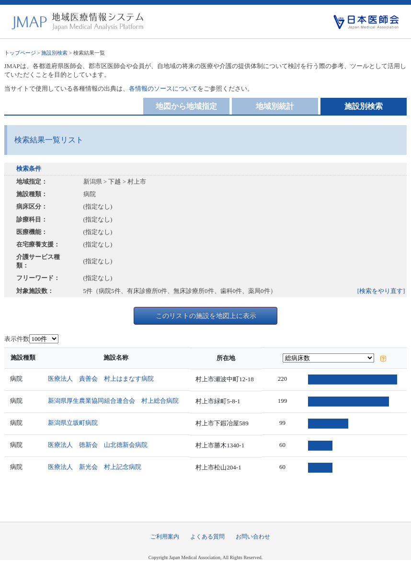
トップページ (20, 53)
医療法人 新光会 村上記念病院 (95, 466)
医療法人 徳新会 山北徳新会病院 (98, 444)
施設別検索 (54, 53)
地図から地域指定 (186, 106)
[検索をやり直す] (381, 290)
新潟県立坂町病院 (73, 422)
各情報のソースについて (163, 88)
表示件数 (16, 338)
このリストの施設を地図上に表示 (206, 315)
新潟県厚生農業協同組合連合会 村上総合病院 (113, 400)
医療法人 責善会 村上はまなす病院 (101, 378)
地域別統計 (275, 106)
